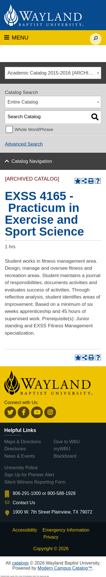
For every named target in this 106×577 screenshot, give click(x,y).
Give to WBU (67, 441)
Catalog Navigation (32, 161)
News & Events (19, 456)
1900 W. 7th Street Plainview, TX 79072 (52, 512)
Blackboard (65, 456)
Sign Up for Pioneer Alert (29, 474)
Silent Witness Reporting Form (35, 482)
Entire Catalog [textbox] (23, 102)
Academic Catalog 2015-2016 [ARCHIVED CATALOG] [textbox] (54, 73)
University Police (21, 467)
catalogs (20, 563)
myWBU (62, 448)
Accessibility (24, 530)
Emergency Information (66, 530)
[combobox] (53, 73)
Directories (15, 448)
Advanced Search (24, 144)
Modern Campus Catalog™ (65, 568)
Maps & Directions (22, 441)
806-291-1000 (27, 493)
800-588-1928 (61, 493)
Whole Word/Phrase (34, 129)
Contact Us (24, 502)
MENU (16, 37)
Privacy (51, 537)
